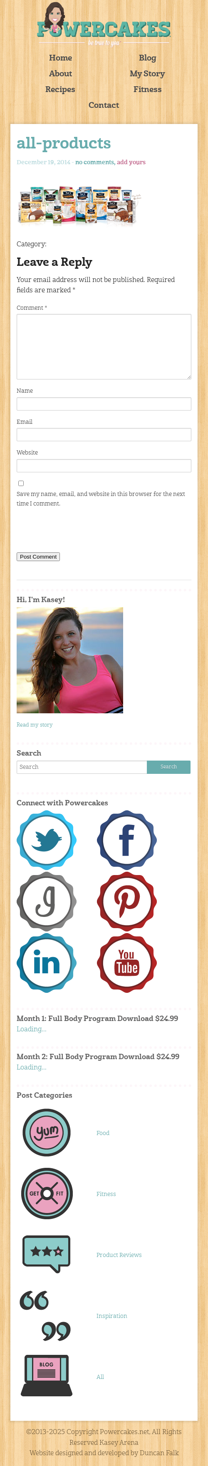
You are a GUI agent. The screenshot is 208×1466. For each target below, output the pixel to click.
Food (103, 1133)
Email (24, 422)
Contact (104, 106)
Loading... (32, 1029)
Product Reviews (119, 1255)
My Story (147, 74)
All (100, 1377)
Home (60, 59)
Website (27, 453)
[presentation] (80, 531)
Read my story (35, 725)
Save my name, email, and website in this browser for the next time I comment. (101, 498)
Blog (147, 59)
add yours (131, 162)
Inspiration (112, 1316)
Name (25, 391)
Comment (32, 308)
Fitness (148, 90)
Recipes (60, 90)
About (60, 74)
